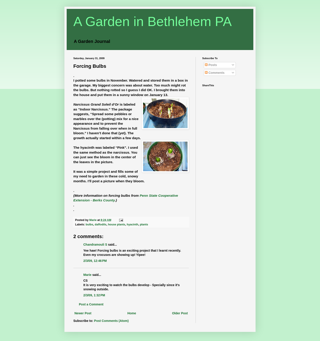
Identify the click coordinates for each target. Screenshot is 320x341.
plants (144, 224)
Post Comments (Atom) (111, 321)
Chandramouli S (95, 244)
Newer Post (82, 313)
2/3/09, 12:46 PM (95, 261)
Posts (211, 65)
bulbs (89, 224)
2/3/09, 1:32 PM (94, 295)
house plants (116, 224)
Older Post (180, 313)
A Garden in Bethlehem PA (152, 21)
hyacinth (132, 224)
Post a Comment (91, 304)
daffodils (100, 224)
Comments (214, 72)
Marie (87, 275)
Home (131, 313)
